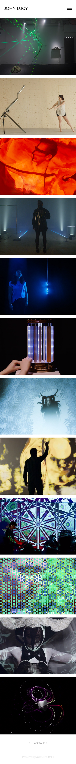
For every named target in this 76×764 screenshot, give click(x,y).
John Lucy (16, 8)
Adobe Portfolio (45, 757)
